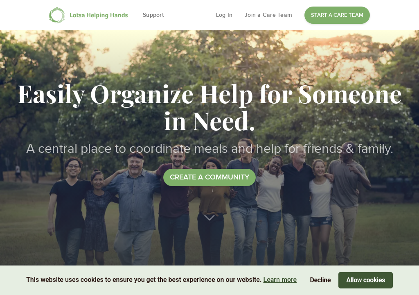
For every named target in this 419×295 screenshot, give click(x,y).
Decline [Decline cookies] (320, 280)
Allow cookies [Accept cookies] (365, 280)
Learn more (280, 280)
